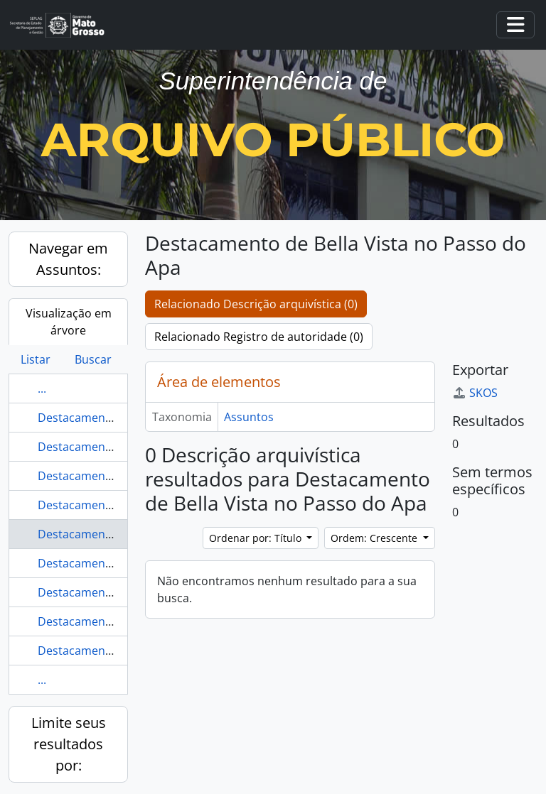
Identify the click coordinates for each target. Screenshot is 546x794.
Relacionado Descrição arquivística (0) (256, 304)
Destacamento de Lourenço (112, 650)
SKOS (475, 393)
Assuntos (249, 417)
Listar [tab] (35, 359)
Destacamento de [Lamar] (107, 505)
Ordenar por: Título (256, 538)
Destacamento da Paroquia (111, 417)
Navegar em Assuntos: (68, 259)
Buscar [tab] (93, 359)
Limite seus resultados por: (68, 744)
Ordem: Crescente (375, 538)
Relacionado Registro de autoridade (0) (258, 336)
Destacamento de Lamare (107, 621)
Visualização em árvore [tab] (69, 321)
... (42, 388)
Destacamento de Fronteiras (114, 592)
